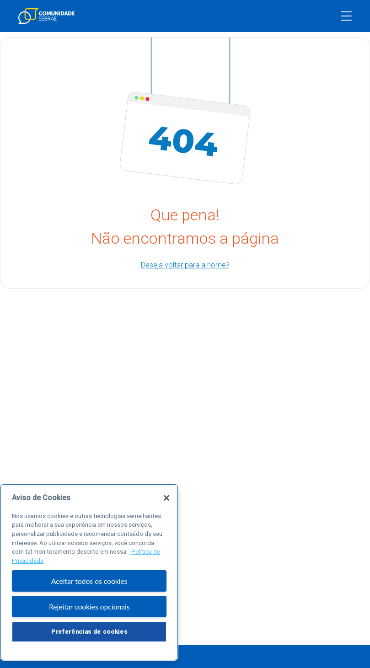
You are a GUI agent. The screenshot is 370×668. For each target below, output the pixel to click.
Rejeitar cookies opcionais (89, 606)
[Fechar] (166, 498)
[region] (89, 572)
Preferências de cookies (89, 631)
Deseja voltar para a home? (185, 265)
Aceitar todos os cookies (89, 581)
